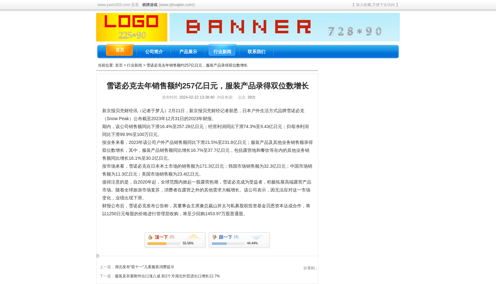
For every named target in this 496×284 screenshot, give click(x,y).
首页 (119, 65)
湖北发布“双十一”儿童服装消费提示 (144, 267)
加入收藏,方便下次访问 (375, 5)
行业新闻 (134, 65)
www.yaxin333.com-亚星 (118, 5)
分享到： (311, 268)
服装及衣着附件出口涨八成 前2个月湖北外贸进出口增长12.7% (167, 276)
